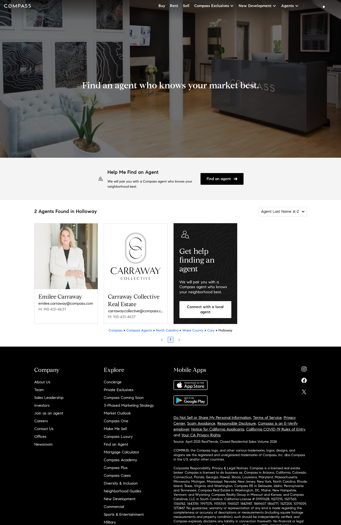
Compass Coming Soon (124, 397)
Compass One (116, 421)
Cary (211, 330)
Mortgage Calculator (121, 452)
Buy (161, 5)
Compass (115, 330)
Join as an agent (48, 413)
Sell (186, 5)
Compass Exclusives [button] (214, 5)
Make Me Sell (115, 428)
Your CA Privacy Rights (201, 435)
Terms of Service (267, 417)
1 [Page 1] (170, 340)
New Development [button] (257, 5)
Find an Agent (116, 444)
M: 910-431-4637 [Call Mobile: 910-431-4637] (52, 309)
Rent (174, 5)
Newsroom (43, 444)
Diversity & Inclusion (121, 483)
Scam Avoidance (201, 423)
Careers (41, 421)
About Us (42, 382)
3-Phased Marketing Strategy (129, 405)
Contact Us (43, 428)
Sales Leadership (48, 397)
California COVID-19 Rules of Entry (275, 429)
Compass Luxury (118, 436)
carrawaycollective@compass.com (136, 311)
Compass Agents (139, 330)
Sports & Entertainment (124, 514)
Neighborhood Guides (122, 491)
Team (39, 389)
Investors (42, 405)
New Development (119, 499)
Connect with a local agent (205, 309)
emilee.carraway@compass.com (65, 303)
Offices (40, 436)
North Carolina (167, 330)
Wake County (192, 330)
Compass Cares (117, 475)
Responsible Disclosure (236, 423)
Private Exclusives (118, 389)
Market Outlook (117, 413)
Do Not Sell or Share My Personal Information (212, 417)
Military (110, 522)
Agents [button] (290, 5)
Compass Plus (116, 467)
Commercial (114, 506)
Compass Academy (120, 460)
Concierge (113, 382)
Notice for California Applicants (217, 429)
